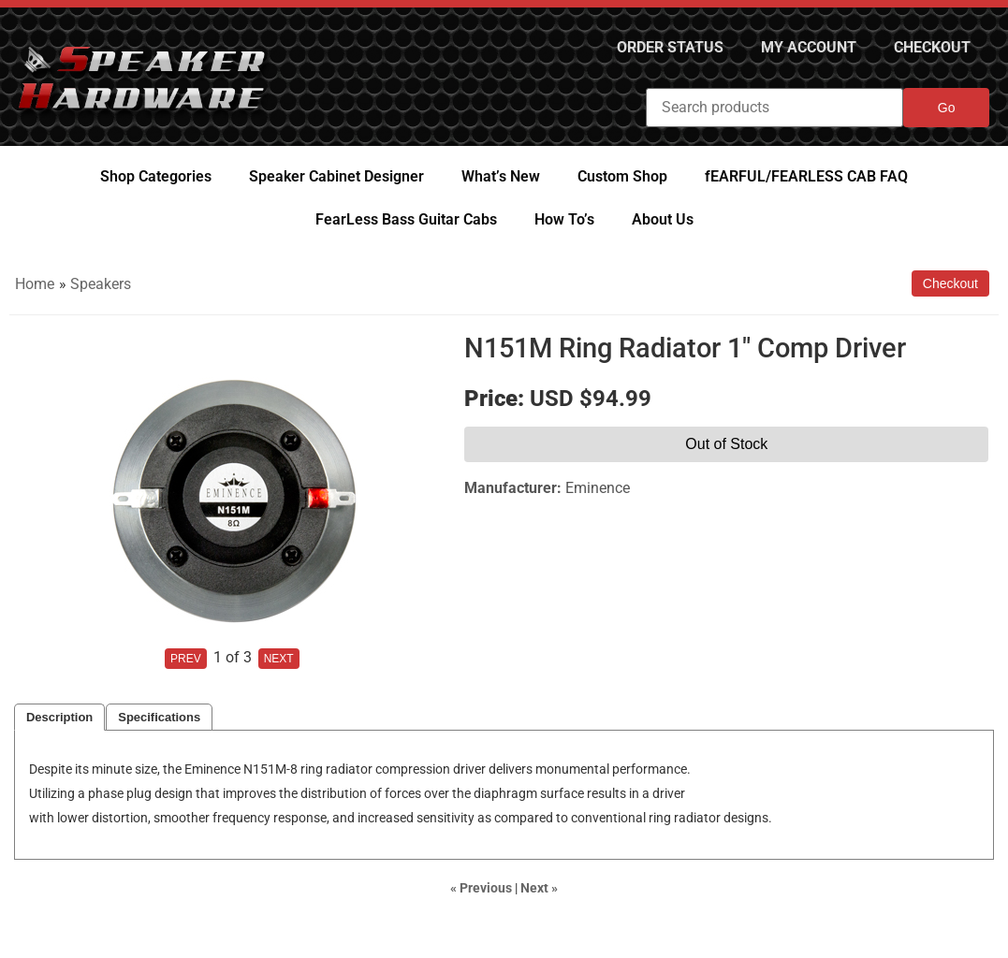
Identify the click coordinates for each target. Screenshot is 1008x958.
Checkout (932, 47)
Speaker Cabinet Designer (336, 176)
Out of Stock (726, 444)
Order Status (670, 47)
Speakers (100, 284)
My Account (808, 47)
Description (59, 717)
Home (34, 284)
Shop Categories (156, 176)
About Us (663, 219)
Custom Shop (622, 176)
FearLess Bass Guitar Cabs (406, 219)
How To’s (564, 219)
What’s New (500, 176)
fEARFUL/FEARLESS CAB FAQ (806, 176)
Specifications (159, 717)
